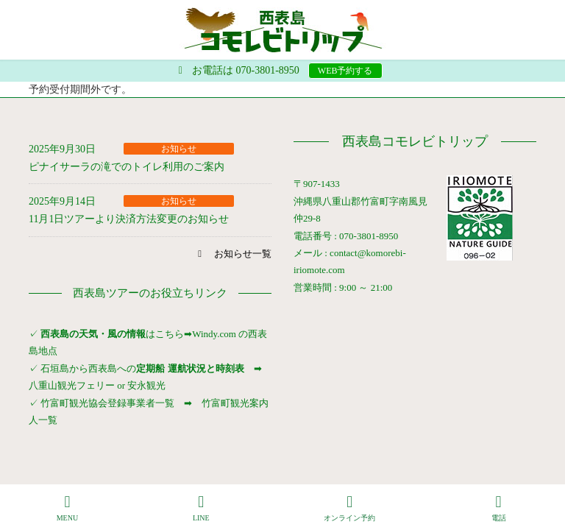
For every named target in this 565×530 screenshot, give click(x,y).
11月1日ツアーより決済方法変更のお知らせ (129, 219)
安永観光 (145, 385)
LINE (201, 508)
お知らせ (178, 149)
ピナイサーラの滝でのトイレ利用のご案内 (126, 166)
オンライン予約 (349, 508)
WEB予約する (345, 71)
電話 (498, 508)
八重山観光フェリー (72, 385)
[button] (232, 253)
